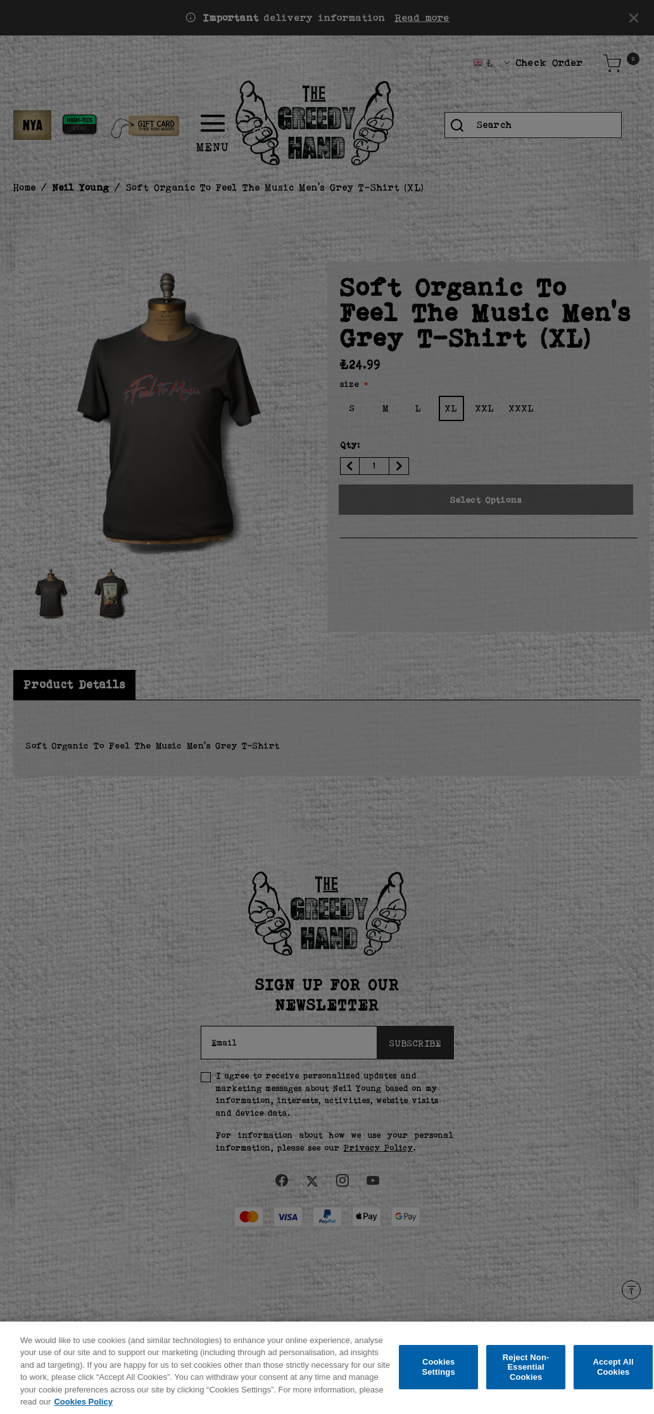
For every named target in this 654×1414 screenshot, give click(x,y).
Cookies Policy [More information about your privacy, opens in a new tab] (83, 1408)
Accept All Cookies (613, 1374)
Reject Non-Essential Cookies (526, 1373)
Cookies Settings (438, 1374)
